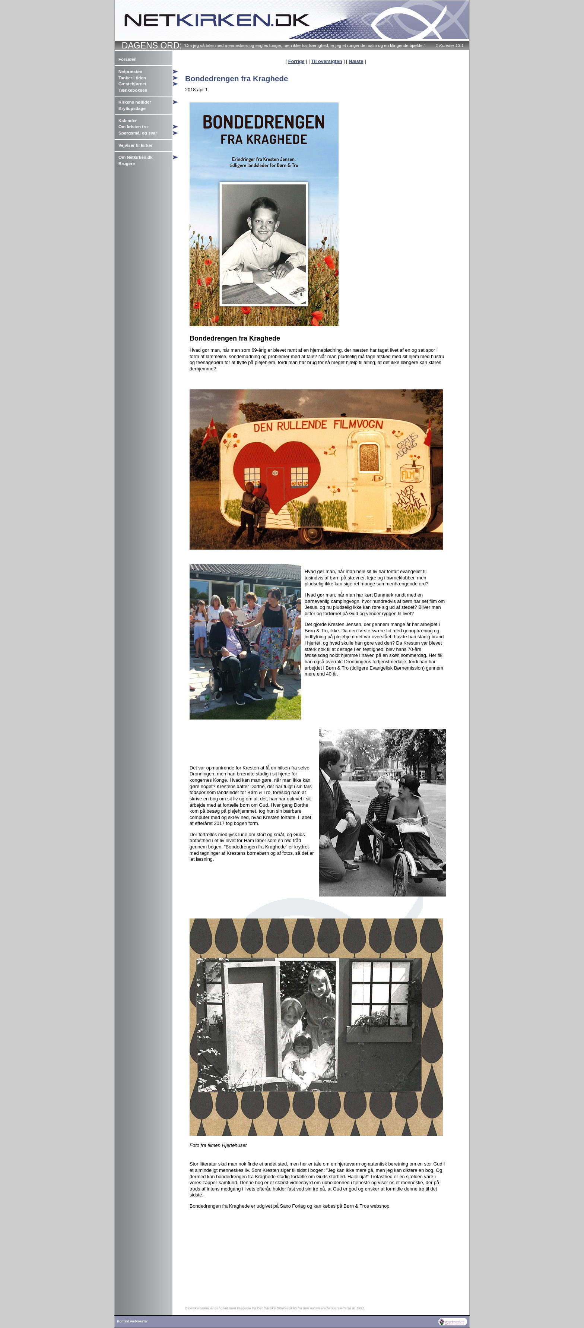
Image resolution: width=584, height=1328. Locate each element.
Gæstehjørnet (132, 84)
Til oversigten (326, 61)
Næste (356, 61)
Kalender (127, 120)
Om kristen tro (133, 126)
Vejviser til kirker (135, 145)
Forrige (296, 61)
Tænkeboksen (132, 90)
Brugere (126, 163)
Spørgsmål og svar (137, 133)
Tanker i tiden (132, 78)
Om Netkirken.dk (135, 157)
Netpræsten (130, 71)
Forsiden (127, 59)
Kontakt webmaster (132, 1321)
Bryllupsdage (132, 108)
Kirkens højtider (134, 102)
